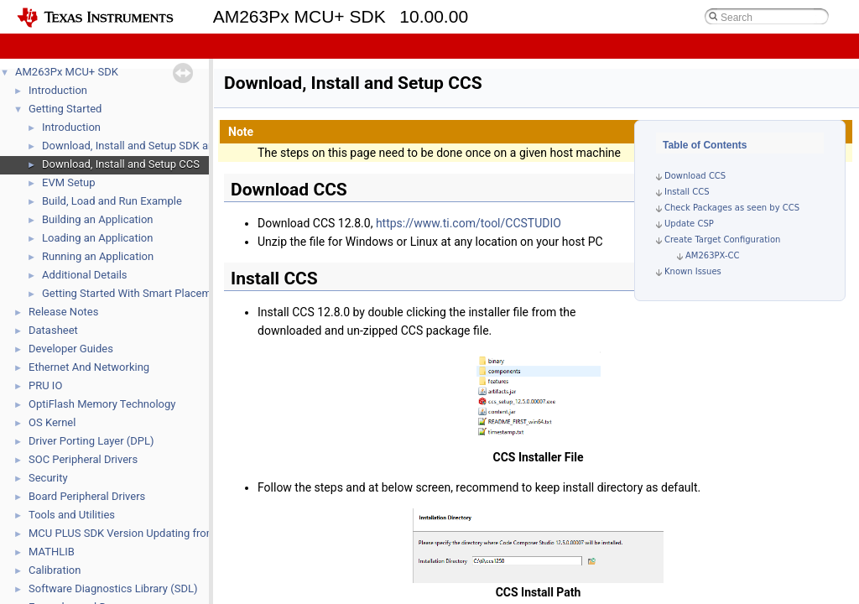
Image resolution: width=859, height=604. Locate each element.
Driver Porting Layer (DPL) (91, 441)
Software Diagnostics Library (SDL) (113, 588)
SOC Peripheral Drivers (83, 459)
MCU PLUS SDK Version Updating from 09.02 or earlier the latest (184, 533)
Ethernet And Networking (89, 367)
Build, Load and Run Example (112, 201)
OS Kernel (52, 422)
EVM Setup (69, 182)
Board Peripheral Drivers (87, 496)
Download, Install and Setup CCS (121, 164)
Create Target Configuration (722, 239)
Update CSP (689, 223)
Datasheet (53, 330)
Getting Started (65, 108)
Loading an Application (97, 238)
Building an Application (98, 219)
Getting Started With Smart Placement (134, 293)
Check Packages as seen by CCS (731, 207)
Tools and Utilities (72, 514)
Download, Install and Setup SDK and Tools (145, 145)
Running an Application (98, 256)
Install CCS (687, 191)
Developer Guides (71, 348)
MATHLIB (52, 551)
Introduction (58, 90)
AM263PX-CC (712, 255)
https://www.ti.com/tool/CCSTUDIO (468, 223)
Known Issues (692, 271)
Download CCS (695, 175)
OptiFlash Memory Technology (102, 404)
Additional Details (85, 274)
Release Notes (63, 311)
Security (48, 477)
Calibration (55, 570)
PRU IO (45, 385)
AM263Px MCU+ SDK (66, 71)
